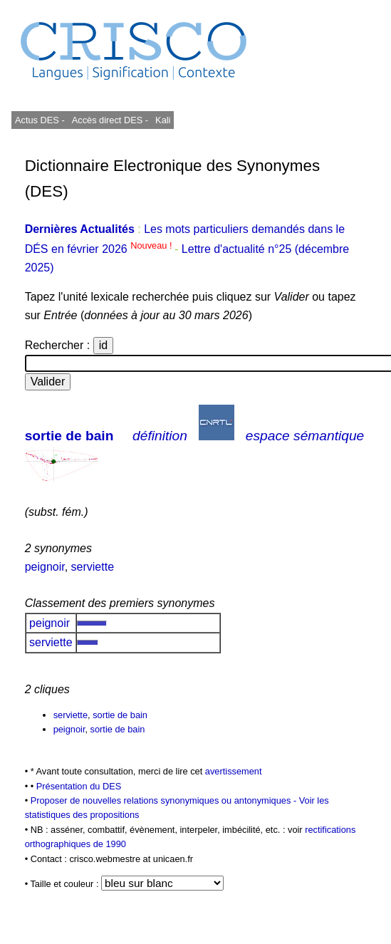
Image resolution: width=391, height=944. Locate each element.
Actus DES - (40, 120)
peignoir (45, 567)
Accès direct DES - (110, 120)
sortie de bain (69, 435)
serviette (92, 567)
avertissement (233, 771)
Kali (162, 120)
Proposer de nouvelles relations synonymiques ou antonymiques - (165, 800)
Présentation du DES (79, 786)
